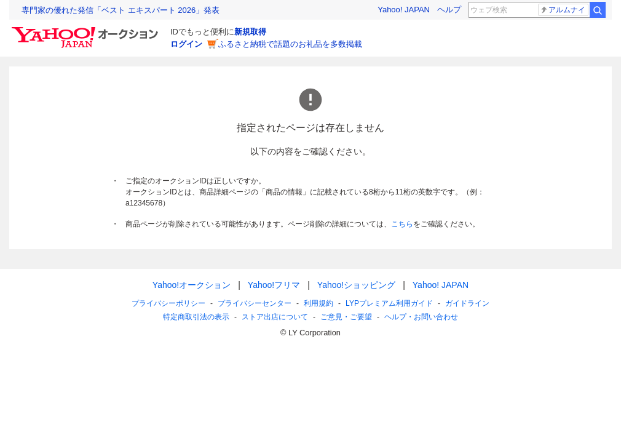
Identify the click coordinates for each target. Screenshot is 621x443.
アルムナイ (562, 10)
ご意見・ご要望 (346, 317)
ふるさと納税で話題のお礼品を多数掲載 (290, 44)
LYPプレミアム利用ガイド (389, 303)
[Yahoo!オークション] (86, 30)
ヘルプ (449, 9)
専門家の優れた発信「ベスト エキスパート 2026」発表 (121, 10)
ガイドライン (467, 303)
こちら (402, 224)
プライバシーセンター (254, 303)
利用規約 (318, 303)
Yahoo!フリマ (274, 285)
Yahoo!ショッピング (356, 285)
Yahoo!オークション (191, 285)
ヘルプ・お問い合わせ (421, 317)
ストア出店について (275, 317)
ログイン (186, 44)
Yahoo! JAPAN (404, 9)
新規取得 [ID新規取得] (250, 31)
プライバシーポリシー (168, 303)
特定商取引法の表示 (196, 317)
